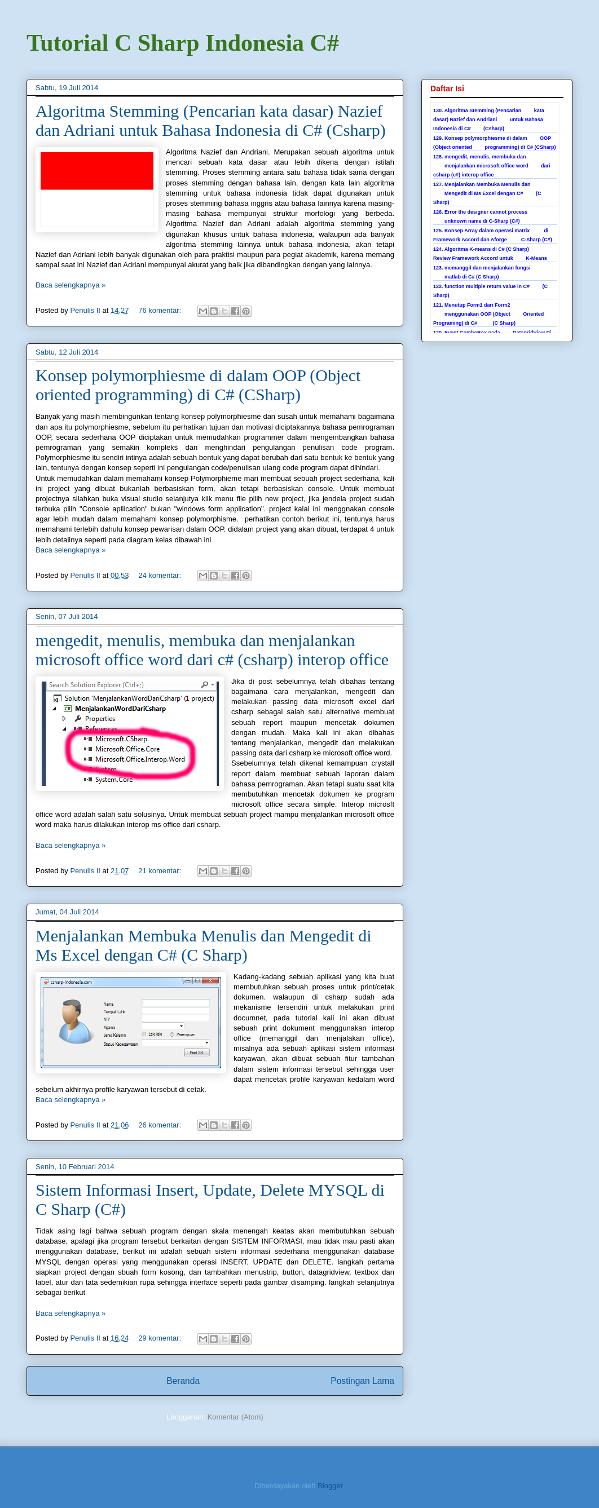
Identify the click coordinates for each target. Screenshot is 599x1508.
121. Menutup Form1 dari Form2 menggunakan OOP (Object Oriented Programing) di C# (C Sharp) (488, 314)
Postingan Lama (362, 1381)
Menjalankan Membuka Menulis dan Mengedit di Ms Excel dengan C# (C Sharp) (204, 945)
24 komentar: (160, 575)
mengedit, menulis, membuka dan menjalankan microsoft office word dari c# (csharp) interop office (212, 650)
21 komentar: (160, 870)
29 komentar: (160, 1338)
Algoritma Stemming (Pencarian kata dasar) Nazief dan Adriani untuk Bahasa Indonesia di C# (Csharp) (211, 120)
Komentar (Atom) (235, 1417)
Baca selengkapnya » (70, 285)
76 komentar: (160, 310)
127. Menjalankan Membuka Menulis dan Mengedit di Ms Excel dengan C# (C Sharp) (487, 193)
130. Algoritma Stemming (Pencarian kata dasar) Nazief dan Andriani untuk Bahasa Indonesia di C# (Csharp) (488, 119)
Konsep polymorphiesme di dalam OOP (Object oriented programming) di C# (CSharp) (198, 385)
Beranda (183, 1381)
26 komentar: (160, 1125)
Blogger (330, 1486)
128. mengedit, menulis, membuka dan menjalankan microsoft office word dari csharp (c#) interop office (491, 166)
